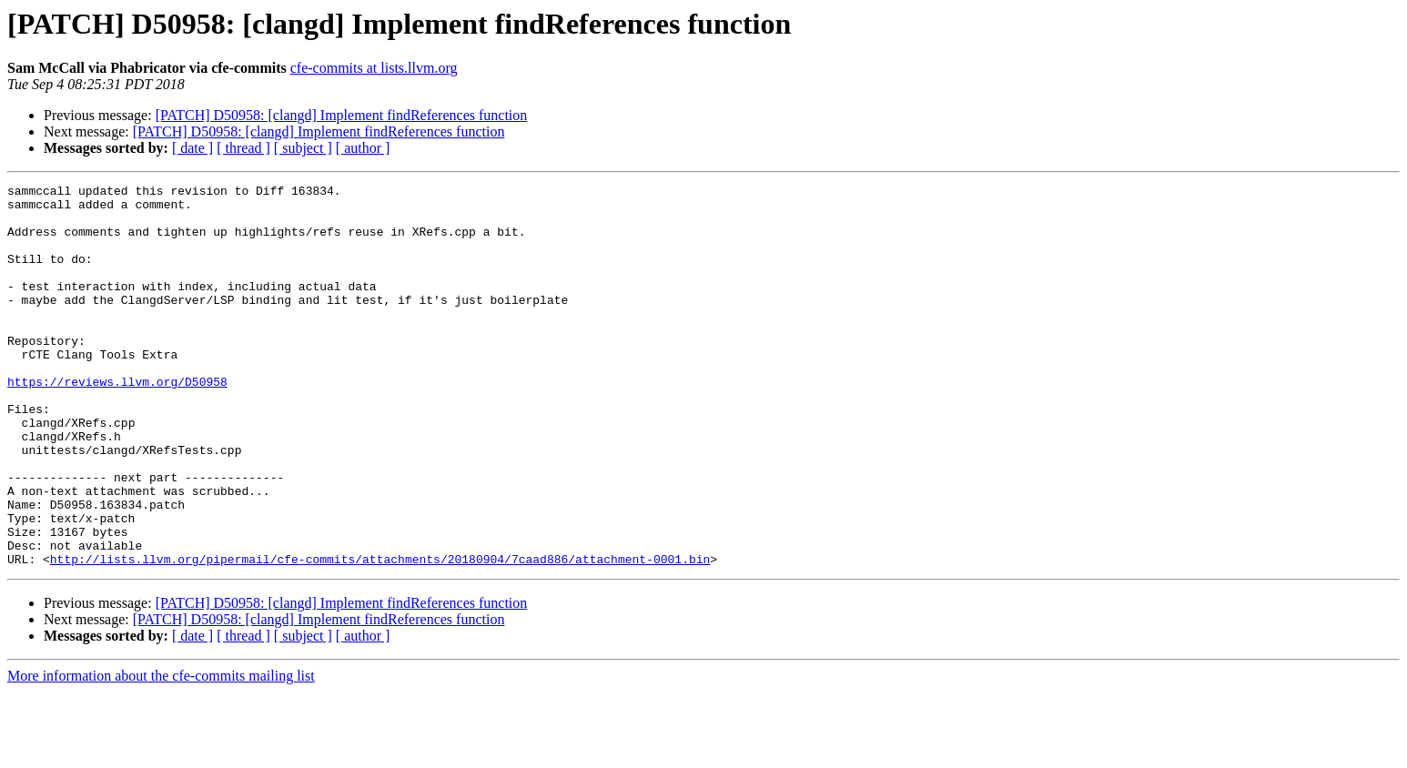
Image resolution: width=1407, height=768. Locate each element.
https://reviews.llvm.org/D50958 (117, 422)
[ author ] (363, 148)
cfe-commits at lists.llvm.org (374, 68)
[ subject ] (303, 148)
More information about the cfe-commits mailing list (161, 752)
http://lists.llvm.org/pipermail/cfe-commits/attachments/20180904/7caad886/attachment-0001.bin (380, 635)
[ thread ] (243, 148)
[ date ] (192, 148)
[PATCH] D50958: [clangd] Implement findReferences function (342, 115)
